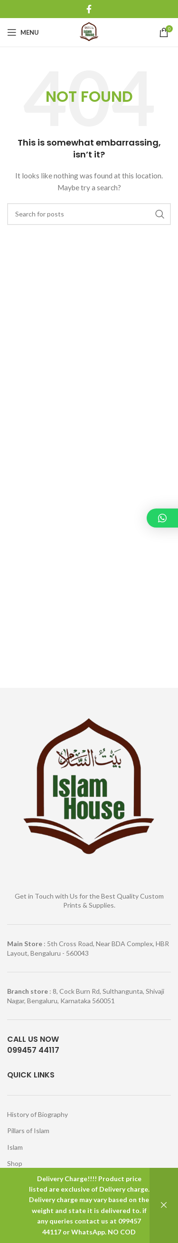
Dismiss (164, 1205)
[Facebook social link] (89, 9)
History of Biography (37, 1114)
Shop (14, 1163)
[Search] (89, 214)
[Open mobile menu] (23, 32)
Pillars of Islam (28, 1130)
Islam (15, 1147)
